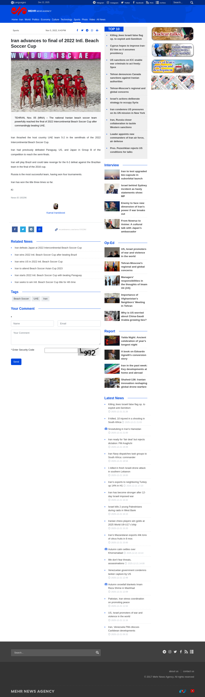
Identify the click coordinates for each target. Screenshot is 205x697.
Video (92, 19)
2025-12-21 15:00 (119, 542)
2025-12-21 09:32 (119, 634)
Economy (45, 19)
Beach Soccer (21, 298)
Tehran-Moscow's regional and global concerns (133, 267)
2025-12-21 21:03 (133, 422)
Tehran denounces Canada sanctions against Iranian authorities (125, 78)
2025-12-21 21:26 (119, 411)
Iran (21, 19)
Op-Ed (109, 243)
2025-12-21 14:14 (135, 553)
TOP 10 (114, 29)
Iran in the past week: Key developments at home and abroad (134, 369)
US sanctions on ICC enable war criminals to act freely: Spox (126, 64)
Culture (55, 19)
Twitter (125, 3)
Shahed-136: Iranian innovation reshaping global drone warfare (134, 383)
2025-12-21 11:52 (119, 606)
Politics (35, 19)
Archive (160, 3)
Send (16, 361)
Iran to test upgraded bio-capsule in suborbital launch (134, 175)
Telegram (98, 3)
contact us (188, 671)
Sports (77, 19)
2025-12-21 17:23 (134, 486)
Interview (111, 165)
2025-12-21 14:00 (136, 563)
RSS (149, 3)
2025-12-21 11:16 (119, 620)
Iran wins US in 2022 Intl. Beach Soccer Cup (39, 261)
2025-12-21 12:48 (119, 578)
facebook (138, 3)
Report (109, 331)
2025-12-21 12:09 (119, 592)
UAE (36, 298)
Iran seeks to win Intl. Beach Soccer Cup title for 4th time (45, 282)
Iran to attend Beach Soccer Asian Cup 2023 (39, 268)
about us (173, 671)
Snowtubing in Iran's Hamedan (124, 429)
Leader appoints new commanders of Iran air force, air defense (127, 138)
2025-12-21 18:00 (119, 475)
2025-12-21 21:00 (119, 433)
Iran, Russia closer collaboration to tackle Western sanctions (123, 123)
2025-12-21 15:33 (119, 528)
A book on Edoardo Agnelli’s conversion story (133, 355)
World (28, 19)
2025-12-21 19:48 (119, 447)
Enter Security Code (22, 349)
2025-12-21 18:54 (119, 461)
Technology (66, 19)
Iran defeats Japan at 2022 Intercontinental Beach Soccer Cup (48, 247)
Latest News (114, 398)
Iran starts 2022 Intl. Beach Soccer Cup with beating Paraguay (48, 275)
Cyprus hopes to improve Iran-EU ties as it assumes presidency (127, 49)
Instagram (112, 3)
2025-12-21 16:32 (119, 500)
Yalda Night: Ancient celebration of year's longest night (133, 341)
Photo (85, 19)
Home (15, 19)
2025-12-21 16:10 (119, 514)
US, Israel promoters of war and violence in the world (133, 253)
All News (101, 19)
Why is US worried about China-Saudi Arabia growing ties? (134, 316)
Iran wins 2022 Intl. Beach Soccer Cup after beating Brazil (46, 254)
